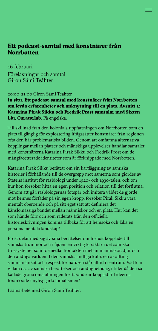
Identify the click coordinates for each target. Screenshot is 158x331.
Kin (16, 16)
